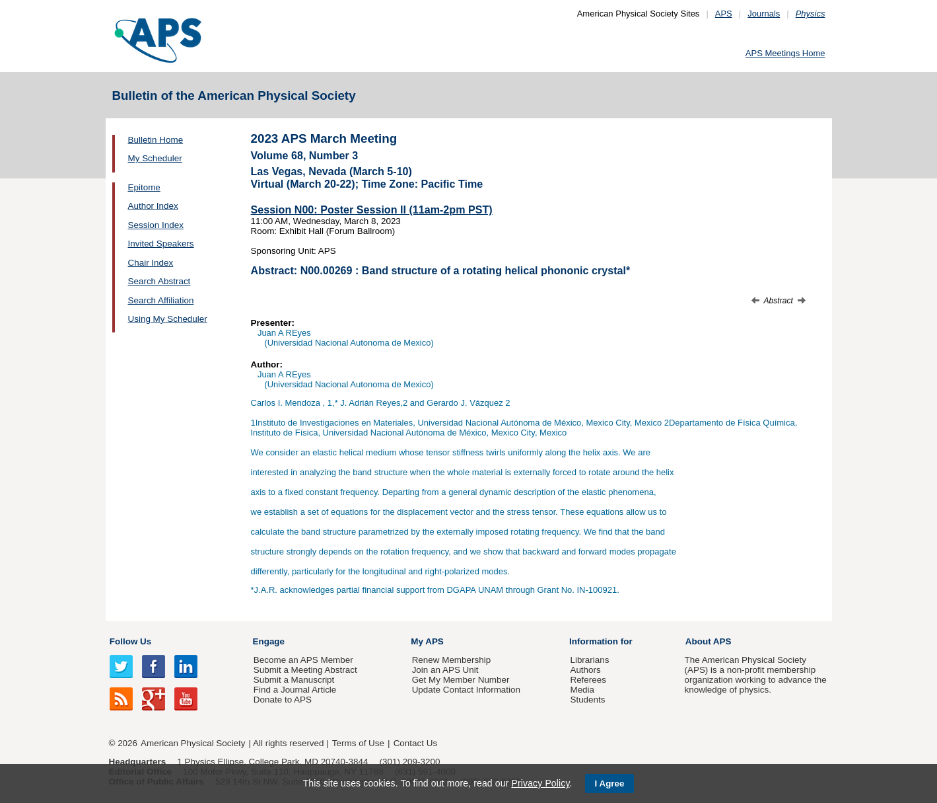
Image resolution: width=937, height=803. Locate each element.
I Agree (610, 783)
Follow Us (130, 641)
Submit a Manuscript (294, 680)
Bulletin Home (156, 140)
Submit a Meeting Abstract (305, 670)
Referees (588, 680)
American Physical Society (193, 743)
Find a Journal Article (295, 690)
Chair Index (151, 263)
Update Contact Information (466, 690)
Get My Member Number (461, 680)
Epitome (144, 187)
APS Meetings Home (785, 53)
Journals (763, 14)
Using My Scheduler (167, 319)
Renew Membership (451, 660)
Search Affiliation (161, 300)
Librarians (589, 660)
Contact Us (415, 743)
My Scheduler (155, 158)
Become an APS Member (303, 660)
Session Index (156, 225)
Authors (585, 670)
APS (723, 14)
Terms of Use (358, 743)
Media (582, 690)
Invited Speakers (161, 244)
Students (587, 700)
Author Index (153, 206)
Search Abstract (159, 281)
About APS (708, 641)
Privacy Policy (540, 783)
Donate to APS (283, 700)
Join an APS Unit (445, 670)
